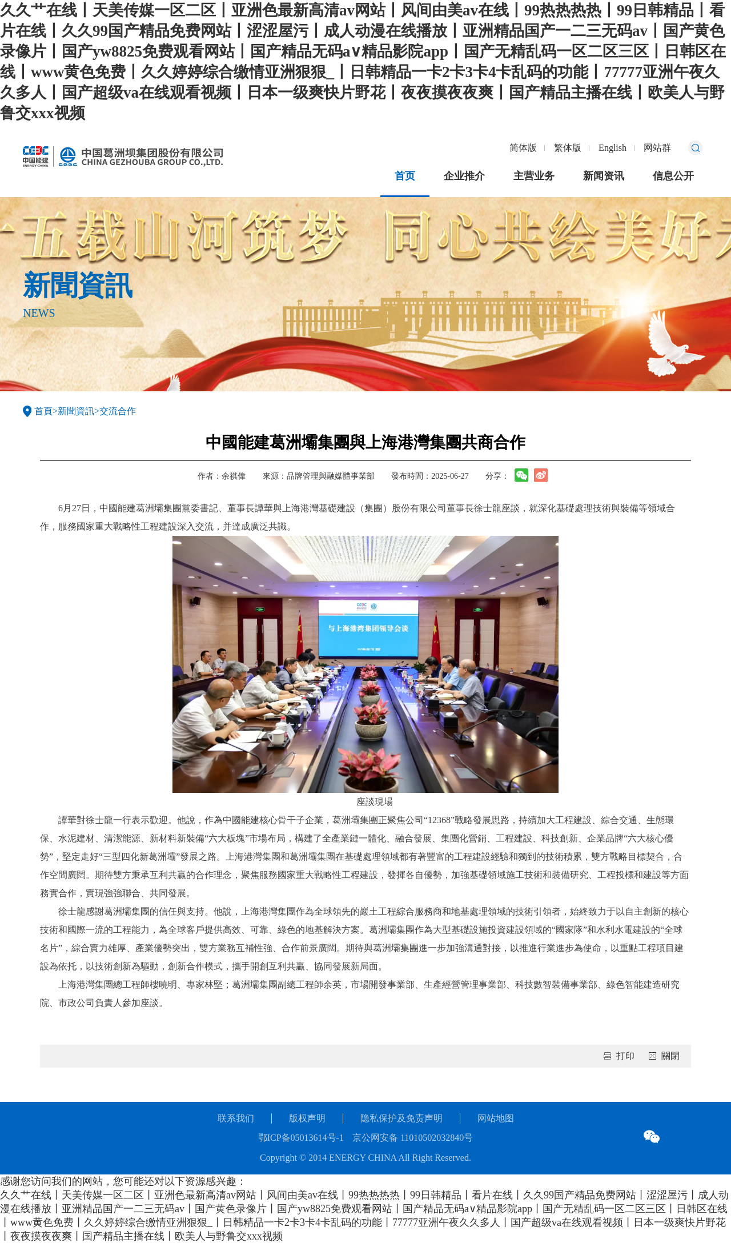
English (612, 148)
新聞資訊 (76, 411)
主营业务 (534, 176)
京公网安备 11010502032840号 (412, 1137)
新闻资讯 (603, 176)
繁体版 (567, 148)
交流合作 (117, 411)
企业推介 (464, 176)
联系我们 (236, 1118)
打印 (625, 1056)
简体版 (523, 148)
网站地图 (495, 1118)
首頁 (43, 411)
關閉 (670, 1056)
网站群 (657, 148)
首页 (405, 176)
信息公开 (673, 176)
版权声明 (307, 1118)
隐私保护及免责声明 (401, 1118)
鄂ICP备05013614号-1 (301, 1137)
